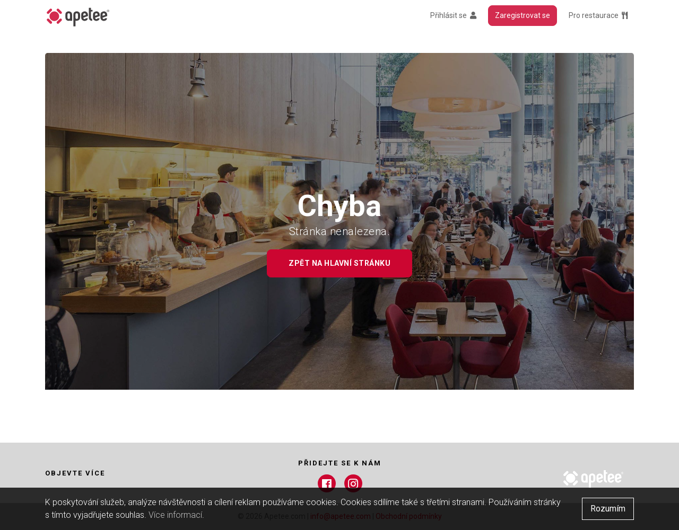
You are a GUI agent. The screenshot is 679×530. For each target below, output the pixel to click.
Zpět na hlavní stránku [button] (339, 263)
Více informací (175, 515)
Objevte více (75, 473)
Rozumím (607, 509)
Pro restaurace (598, 15)
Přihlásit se (453, 15)
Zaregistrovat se (522, 15)
